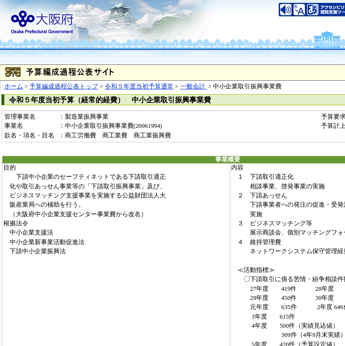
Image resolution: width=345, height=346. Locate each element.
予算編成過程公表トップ (63, 86)
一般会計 (193, 86)
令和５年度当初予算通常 (139, 86)
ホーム (13, 86)
